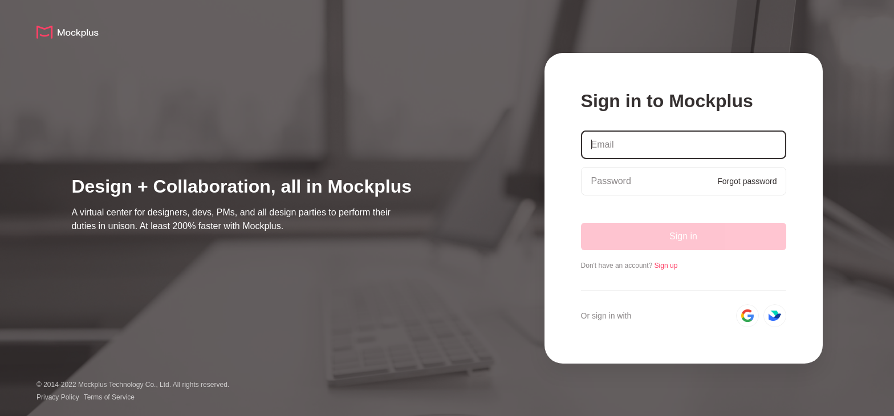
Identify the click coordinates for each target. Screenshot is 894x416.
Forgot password (747, 181)
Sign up (666, 266)
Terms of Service (109, 397)
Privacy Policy (57, 397)
